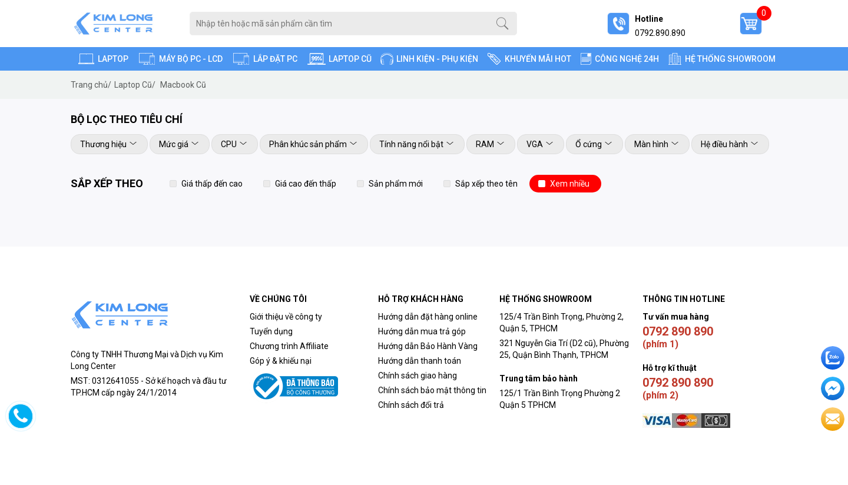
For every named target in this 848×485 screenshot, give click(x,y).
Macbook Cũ (183, 84)
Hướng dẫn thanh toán (419, 361)
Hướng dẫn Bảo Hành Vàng (428, 346)
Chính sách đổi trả (412, 405)
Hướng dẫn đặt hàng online (428, 316)
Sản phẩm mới (396, 183)
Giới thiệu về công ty (286, 316)
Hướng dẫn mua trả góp (422, 331)
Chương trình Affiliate (289, 346)
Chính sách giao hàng (417, 375)
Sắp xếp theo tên (486, 183)
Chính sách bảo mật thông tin (432, 390)
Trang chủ (91, 84)
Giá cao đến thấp (305, 183)
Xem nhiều (569, 183)
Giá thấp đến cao (212, 183)
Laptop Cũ (134, 84)
